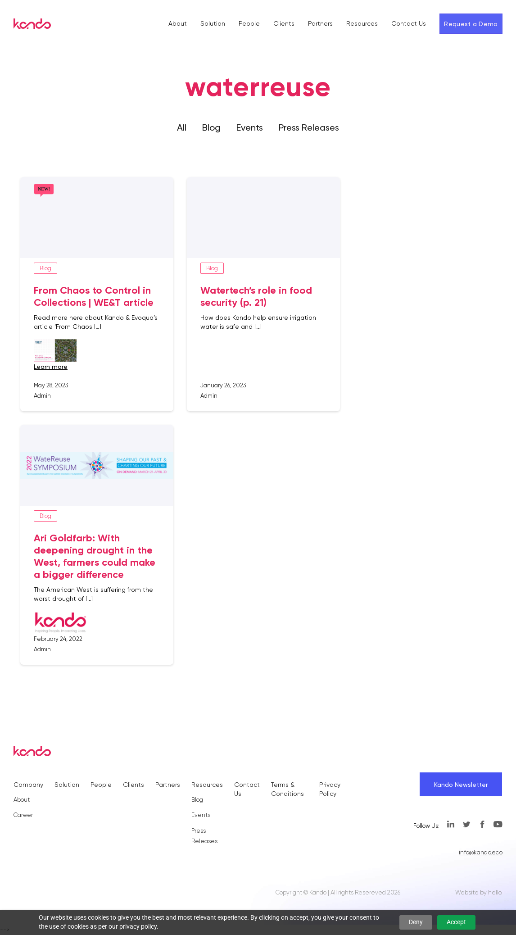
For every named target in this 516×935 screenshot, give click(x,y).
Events (249, 127)
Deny (416, 922)
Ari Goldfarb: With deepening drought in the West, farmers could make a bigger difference (94, 556)
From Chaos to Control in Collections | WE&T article (94, 296)
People (249, 23)
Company (28, 784)
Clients (283, 23)
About (177, 23)
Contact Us (408, 23)
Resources (362, 23)
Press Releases (309, 127)
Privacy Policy (329, 789)
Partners (320, 23)
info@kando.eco (480, 852)
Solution (212, 23)
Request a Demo (471, 23)
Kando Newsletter (461, 784)
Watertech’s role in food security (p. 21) (256, 296)
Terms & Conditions (287, 789)
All (181, 127)
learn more (51, 366)
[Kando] (32, 25)
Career (23, 815)
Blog (211, 127)
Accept (456, 922)
